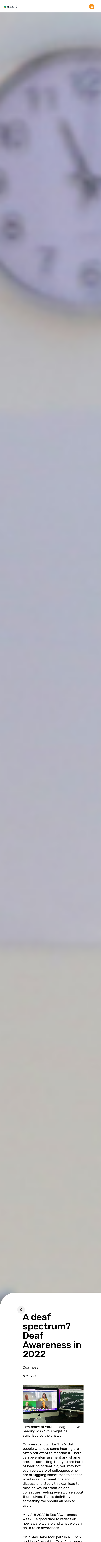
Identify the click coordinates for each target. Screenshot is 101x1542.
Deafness (30, 1367)
